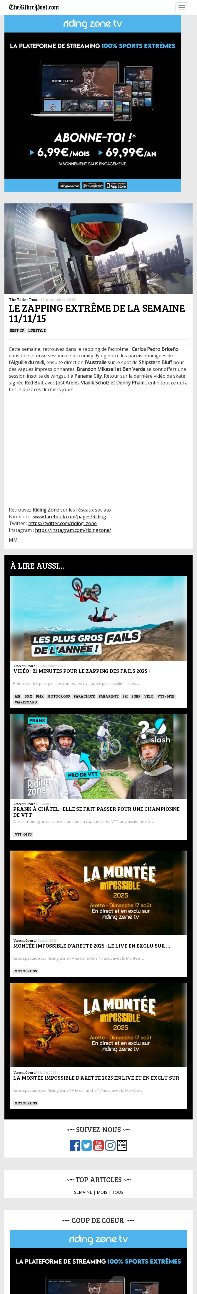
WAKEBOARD (26, 702)
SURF (135, 696)
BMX (29, 696)
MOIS (102, 1192)
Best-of (17, 330)
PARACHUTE (84, 696)
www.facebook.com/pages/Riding (69, 516)
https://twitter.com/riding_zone (62, 523)
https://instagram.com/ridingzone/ (73, 530)
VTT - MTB (165, 696)
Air (18, 696)
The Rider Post (23, 299)
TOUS (117, 1192)
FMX (40, 696)
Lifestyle (37, 330)
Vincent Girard (24, 666)
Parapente (109, 696)
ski (125, 696)
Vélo (148, 696)
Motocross (59, 696)
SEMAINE (83, 1192)
